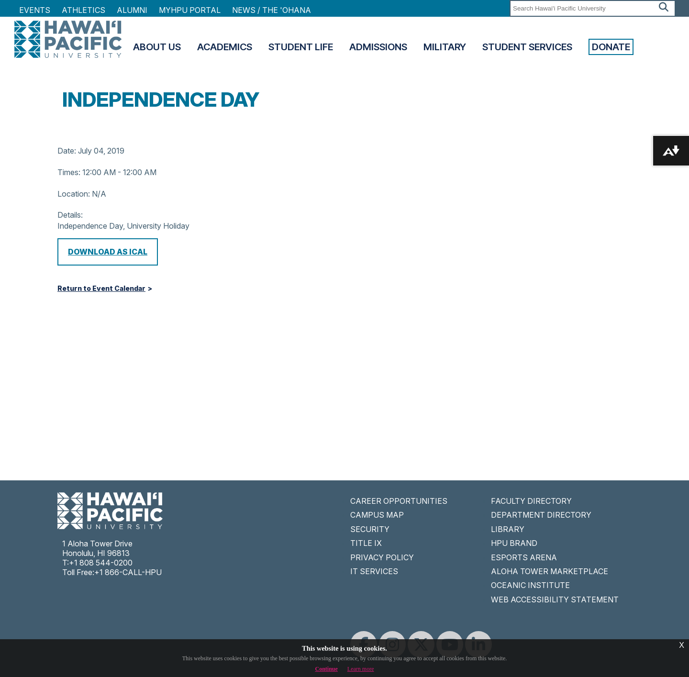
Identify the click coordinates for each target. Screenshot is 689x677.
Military (444, 47)
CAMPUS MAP (377, 515)
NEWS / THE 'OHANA (271, 10)
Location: (73, 194)
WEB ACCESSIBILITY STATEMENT (555, 599)
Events (34, 10)
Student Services (527, 47)
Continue (326, 669)
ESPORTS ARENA (524, 557)
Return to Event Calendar (101, 288)
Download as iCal (107, 251)
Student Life (300, 47)
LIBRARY (507, 529)
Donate (611, 47)
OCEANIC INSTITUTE (530, 585)
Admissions (378, 47)
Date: (66, 150)
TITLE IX (366, 543)
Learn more (360, 669)
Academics (224, 47)
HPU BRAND (514, 543)
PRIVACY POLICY (382, 557)
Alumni (132, 10)
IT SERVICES (374, 571)
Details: (70, 215)
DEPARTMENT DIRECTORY (541, 515)
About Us (157, 47)
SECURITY (369, 529)
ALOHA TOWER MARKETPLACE (549, 571)
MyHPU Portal (190, 10)
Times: (68, 172)
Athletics (83, 10)
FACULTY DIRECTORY (531, 501)
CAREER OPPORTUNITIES (398, 501)
